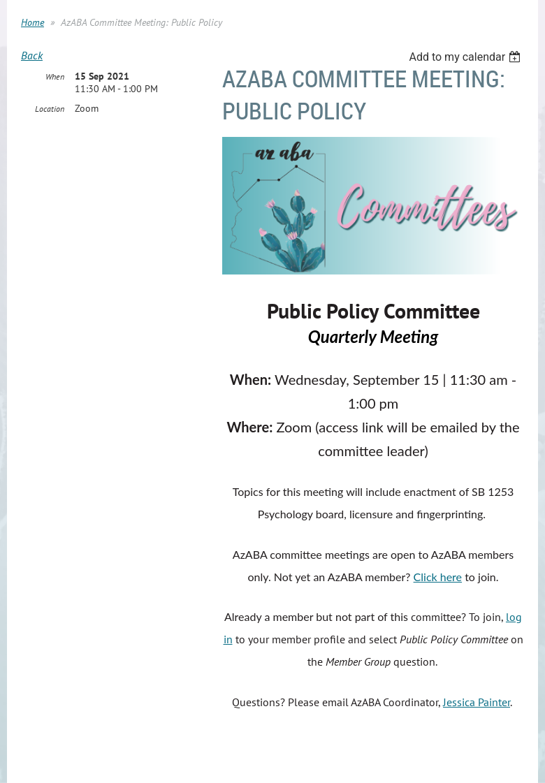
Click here (438, 576)
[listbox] (466, 57)
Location (49, 108)
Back (32, 55)
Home (32, 22)
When (54, 76)
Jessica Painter (476, 702)
